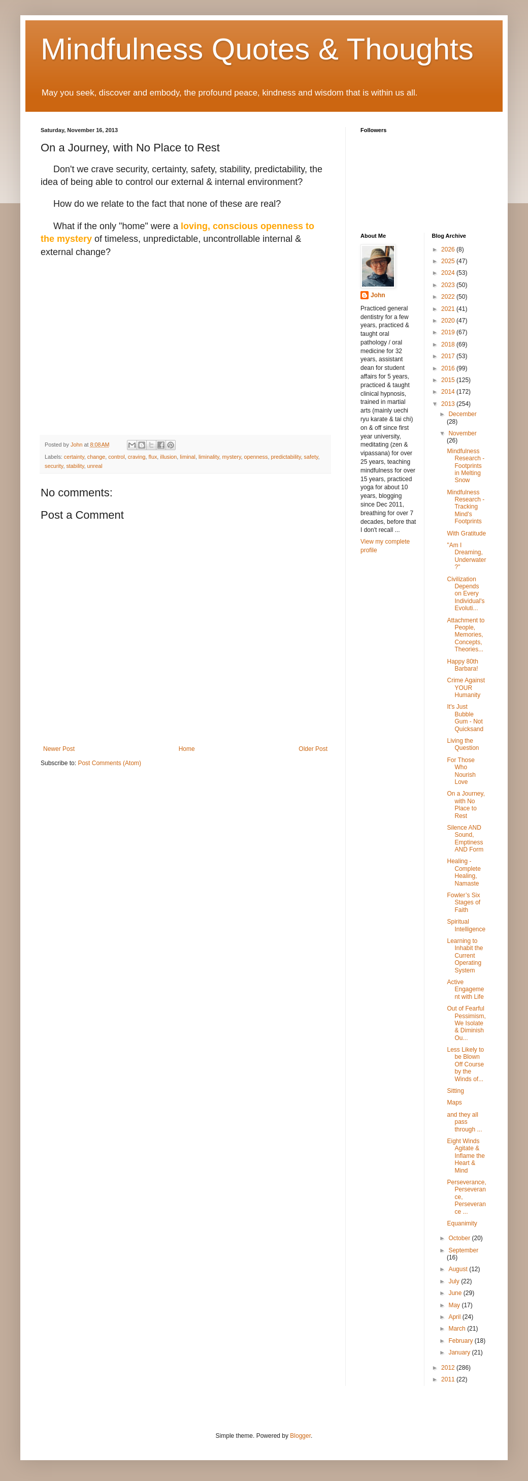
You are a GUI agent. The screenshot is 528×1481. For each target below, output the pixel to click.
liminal (187, 457)
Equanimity (462, 1223)
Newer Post (59, 748)
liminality (209, 457)
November (462, 433)
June (455, 1293)
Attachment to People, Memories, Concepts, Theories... (465, 635)
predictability (286, 457)
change (96, 457)
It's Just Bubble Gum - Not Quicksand (465, 717)
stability (75, 466)
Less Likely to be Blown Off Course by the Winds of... (465, 1064)
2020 (448, 320)
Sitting (455, 1090)
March (457, 1328)
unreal (95, 466)
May (454, 1305)
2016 (448, 368)
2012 (448, 1367)
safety (311, 457)
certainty (74, 457)
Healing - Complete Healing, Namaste (463, 872)
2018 (448, 344)
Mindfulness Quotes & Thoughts (257, 49)
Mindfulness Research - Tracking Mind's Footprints (465, 507)
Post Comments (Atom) (109, 763)
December (462, 414)
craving (137, 457)
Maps (454, 1102)
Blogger (300, 1435)
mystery (231, 457)
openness (256, 457)
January (460, 1352)
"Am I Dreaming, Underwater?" (466, 556)
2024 (448, 272)
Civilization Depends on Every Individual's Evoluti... (465, 594)
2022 (448, 296)
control (116, 457)
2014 (448, 391)
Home (187, 748)
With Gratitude (466, 533)
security (54, 466)
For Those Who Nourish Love (461, 771)
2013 (448, 403)
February (461, 1340)
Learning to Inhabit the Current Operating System (465, 955)
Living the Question (463, 744)
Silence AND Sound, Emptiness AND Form (465, 838)
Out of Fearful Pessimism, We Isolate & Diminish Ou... (466, 1023)
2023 (448, 285)
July (454, 1281)
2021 (448, 308)
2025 (448, 261)
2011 (448, 1379)
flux (153, 457)
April (455, 1316)
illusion (168, 457)
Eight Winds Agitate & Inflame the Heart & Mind (465, 1156)
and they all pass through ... (464, 1122)
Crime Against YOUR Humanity (466, 688)
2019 (448, 332)
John (378, 295)
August (458, 1269)
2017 (448, 356)
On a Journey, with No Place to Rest (465, 804)
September (463, 1250)
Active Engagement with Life (465, 989)
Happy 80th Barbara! (462, 665)
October (460, 1238)
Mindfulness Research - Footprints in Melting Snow (465, 466)
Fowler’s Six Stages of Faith (463, 902)
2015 (448, 380)
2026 (448, 249)
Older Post (313, 748)
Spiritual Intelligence (466, 925)
